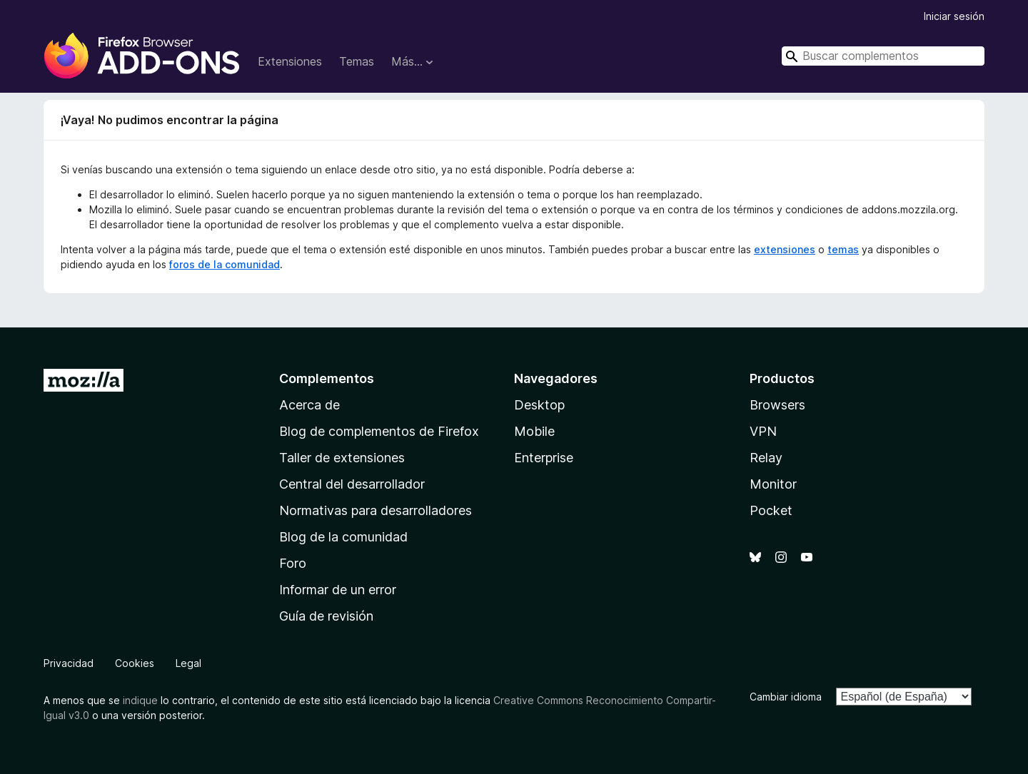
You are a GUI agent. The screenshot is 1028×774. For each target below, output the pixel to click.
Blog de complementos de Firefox (379, 431)
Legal (188, 663)
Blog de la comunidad (343, 536)
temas (843, 249)
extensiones (784, 249)
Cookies (134, 663)
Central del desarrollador (352, 484)
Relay (766, 457)
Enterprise (543, 457)
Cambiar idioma (786, 697)
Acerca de (309, 404)
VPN (763, 431)
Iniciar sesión (954, 16)
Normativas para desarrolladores (375, 510)
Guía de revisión (326, 615)
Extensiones (290, 61)
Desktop (539, 404)
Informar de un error (337, 589)
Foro (292, 563)
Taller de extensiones (342, 457)
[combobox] (883, 56)
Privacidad (69, 663)
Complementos (326, 378)
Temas (356, 61)
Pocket (771, 510)
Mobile (534, 431)
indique (140, 700)
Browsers (777, 404)
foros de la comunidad (224, 264)
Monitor (773, 484)
